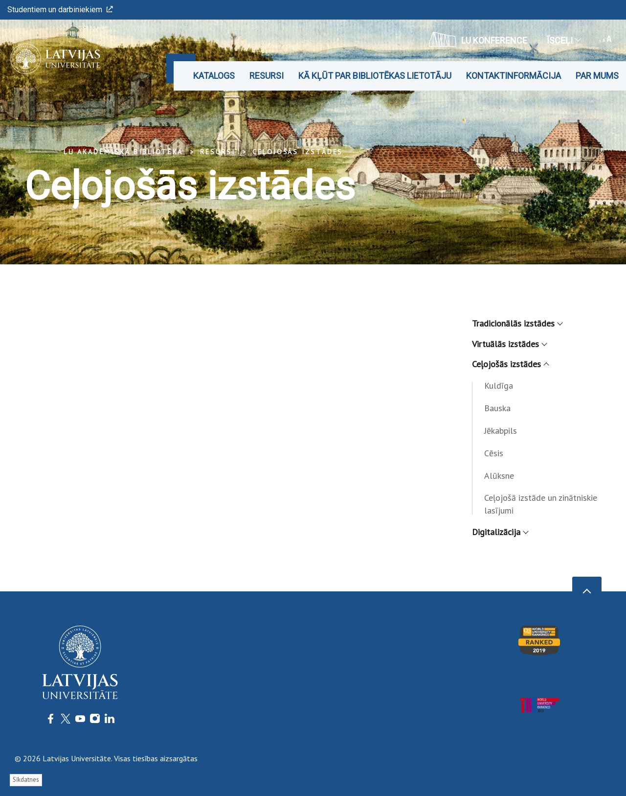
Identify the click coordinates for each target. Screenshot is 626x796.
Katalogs (214, 75)
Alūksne (499, 475)
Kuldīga (498, 385)
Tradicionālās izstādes (517, 323)
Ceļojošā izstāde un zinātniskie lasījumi (540, 504)
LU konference (478, 39)
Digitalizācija (500, 532)
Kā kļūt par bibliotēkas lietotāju (374, 75)
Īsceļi (563, 40)
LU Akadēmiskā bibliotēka (123, 151)
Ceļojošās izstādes (297, 151)
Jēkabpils (500, 430)
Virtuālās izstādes (509, 344)
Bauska (497, 408)
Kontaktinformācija (513, 75)
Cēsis (493, 453)
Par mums (597, 75)
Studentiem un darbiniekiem (60, 9)
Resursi (266, 75)
